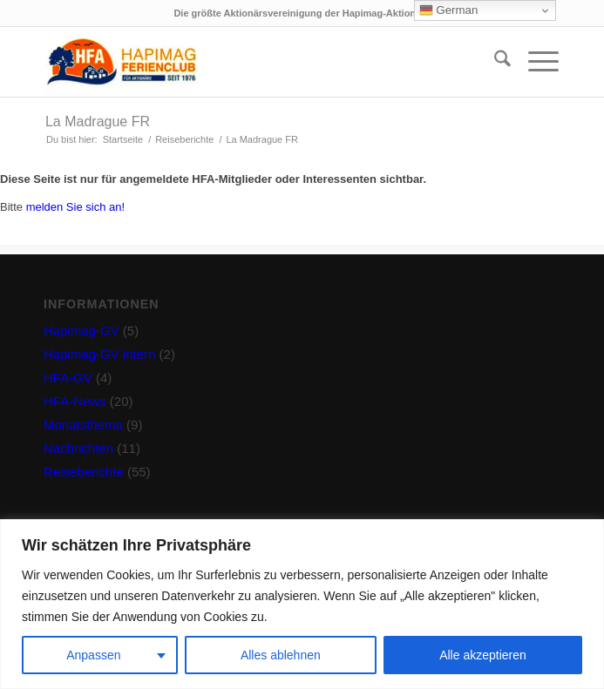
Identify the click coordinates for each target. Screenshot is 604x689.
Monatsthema (83, 424)
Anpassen (93, 655)
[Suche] (494, 62)
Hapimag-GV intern (99, 354)
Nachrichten (78, 448)
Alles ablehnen (281, 655)
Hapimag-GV (81, 330)
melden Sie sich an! (75, 206)
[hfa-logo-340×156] (250, 62)
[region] (302, 604)
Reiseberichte (84, 471)
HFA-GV (68, 377)
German (448, 10)
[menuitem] (494, 62)
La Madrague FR (97, 121)
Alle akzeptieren (482, 655)
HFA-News (75, 401)
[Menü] (535, 62)
